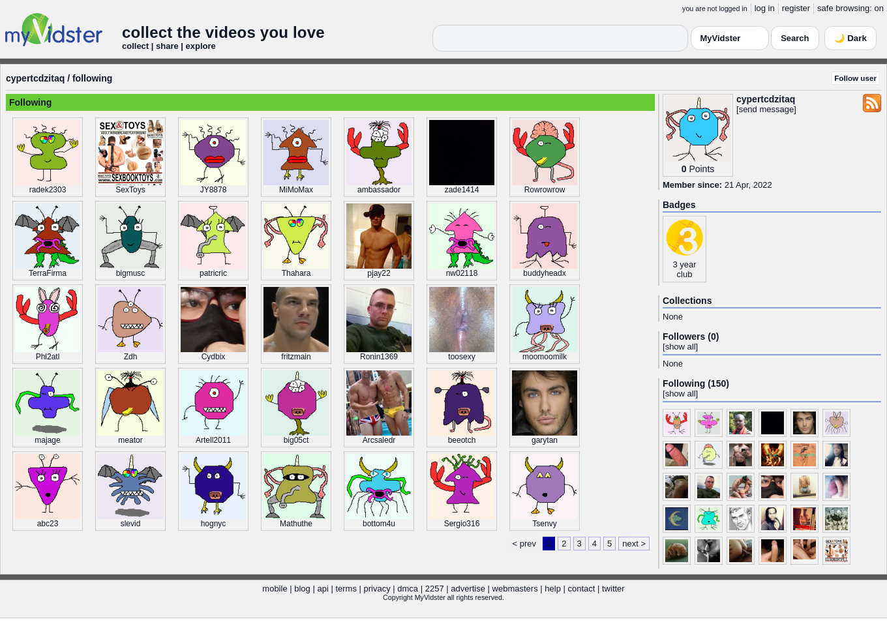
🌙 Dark (850, 38)
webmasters (515, 588)
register (796, 8)
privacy (377, 588)
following (92, 78)
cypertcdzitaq (35, 78)
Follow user (855, 78)
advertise (468, 588)
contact (581, 588)
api (322, 588)
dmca (407, 588)
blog (302, 588)
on (879, 8)
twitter (613, 588)
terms (346, 588)
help (553, 588)
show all (680, 346)
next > (634, 543)
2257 (434, 588)
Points (701, 169)
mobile (274, 588)
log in (765, 8)
